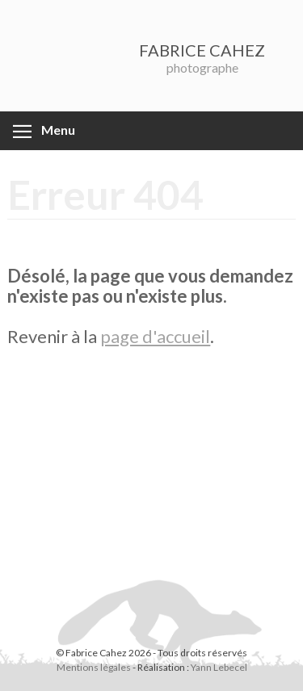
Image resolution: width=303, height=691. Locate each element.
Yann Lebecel (219, 667)
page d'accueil (155, 336)
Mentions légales (94, 667)
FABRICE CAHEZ (202, 50)
